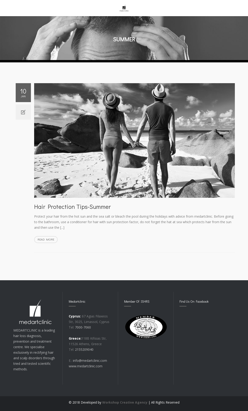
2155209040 (84, 349)
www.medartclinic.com (85, 366)
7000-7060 (83, 327)
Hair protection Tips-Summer (72, 206)
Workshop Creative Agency (124, 402)
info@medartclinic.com (90, 360)
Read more (48, 239)
